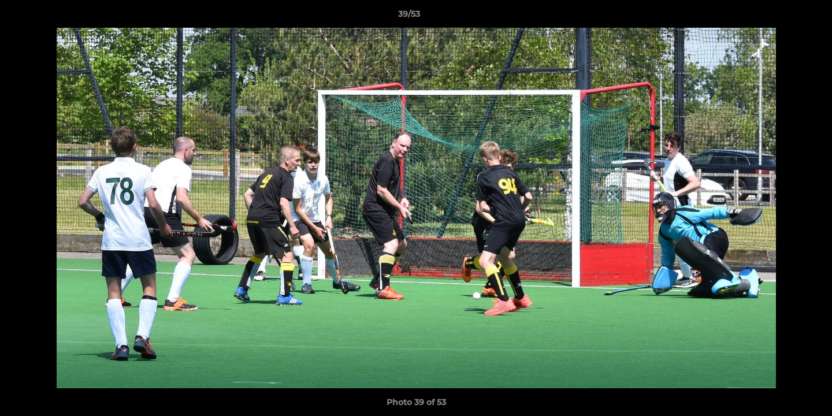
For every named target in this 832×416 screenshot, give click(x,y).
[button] (783, 17)
